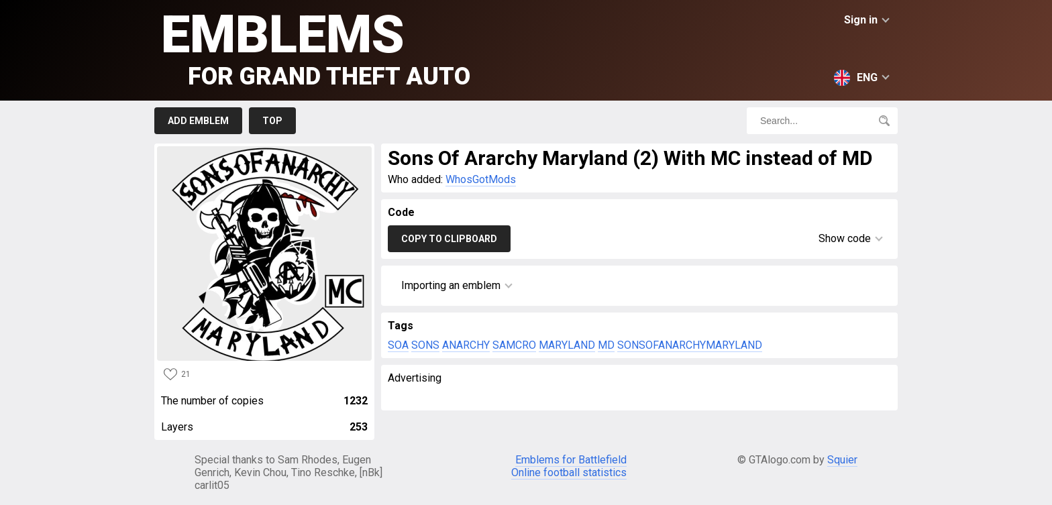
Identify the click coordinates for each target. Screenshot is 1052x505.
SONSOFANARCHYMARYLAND (689, 345)
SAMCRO (514, 345)
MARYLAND (567, 345)
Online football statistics (569, 472)
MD (606, 345)
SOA (398, 345)
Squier (842, 459)
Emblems (315, 47)
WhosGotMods (480, 179)
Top (272, 120)
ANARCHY (466, 345)
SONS (425, 345)
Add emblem (198, 120)
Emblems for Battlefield (571, 459)
